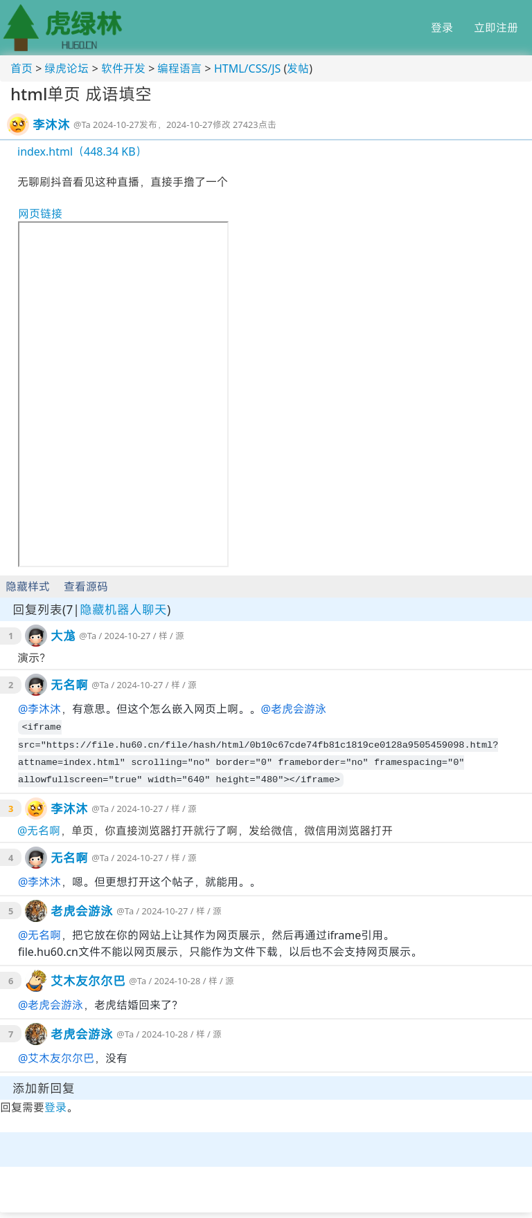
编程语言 (179, 68)
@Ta (82, 124)
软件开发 (123, 68)
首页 (21, 68)
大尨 (63, 635)
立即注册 (496, 27)
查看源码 (86, 586)
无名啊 (69, 684)
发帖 (298, 68)
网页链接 (40, 213)
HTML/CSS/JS (247, 68)
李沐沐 (51, 124)
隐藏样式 (28, 586)
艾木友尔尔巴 (88, 980)
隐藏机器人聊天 (123, 609)
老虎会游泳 (298, 709)
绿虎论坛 (66, 68)
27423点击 (254, 124)
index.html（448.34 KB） (82, 151)
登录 (442, 27)
